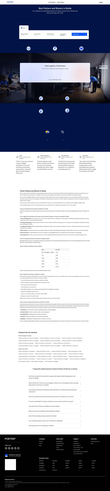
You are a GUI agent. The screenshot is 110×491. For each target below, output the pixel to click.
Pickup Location (24, 34)
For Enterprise (51, 2)
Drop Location (37, 34)
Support (101, 2)
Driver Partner (60, 2)
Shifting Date (63, 34)
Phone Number (50, 34)
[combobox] (25, 35)
